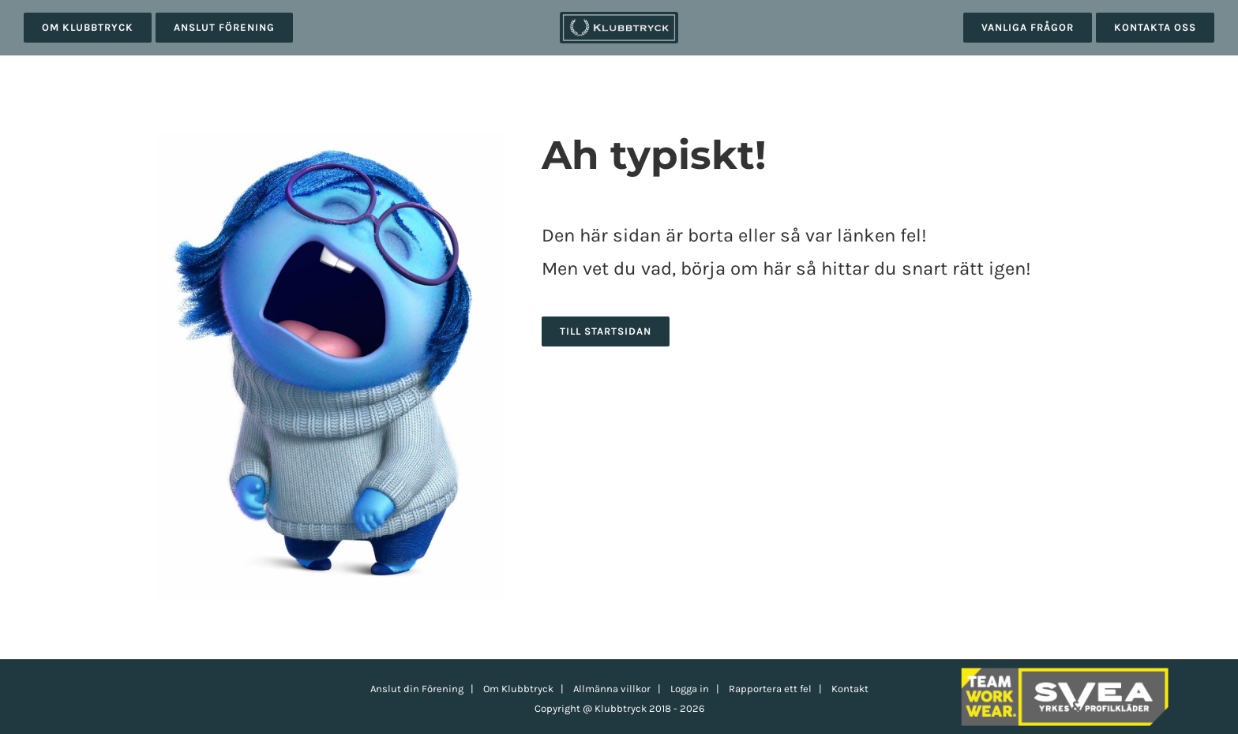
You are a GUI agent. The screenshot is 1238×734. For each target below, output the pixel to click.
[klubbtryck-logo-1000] (619, 17)
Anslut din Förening (416, 689)
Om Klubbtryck (518, 689)
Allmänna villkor (612, 689)
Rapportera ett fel (770, 689)
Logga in (689, 689)
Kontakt (849, 689)
